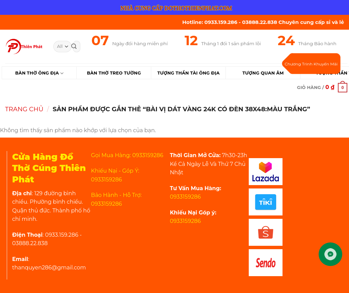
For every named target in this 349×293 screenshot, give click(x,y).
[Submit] (74, 46)
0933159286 (185, 197)
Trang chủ (24, 109)
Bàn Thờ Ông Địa (39, 73)
